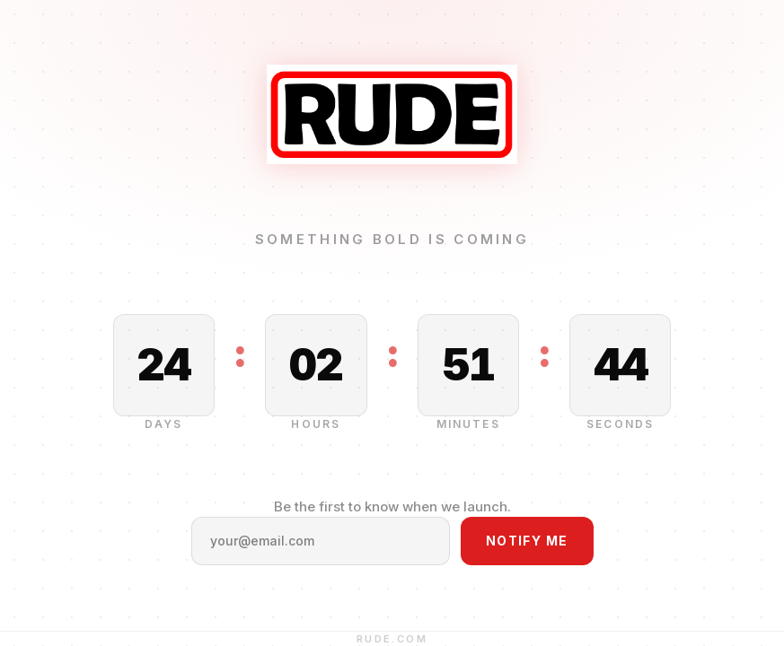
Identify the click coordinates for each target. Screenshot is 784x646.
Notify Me (527, 540)
